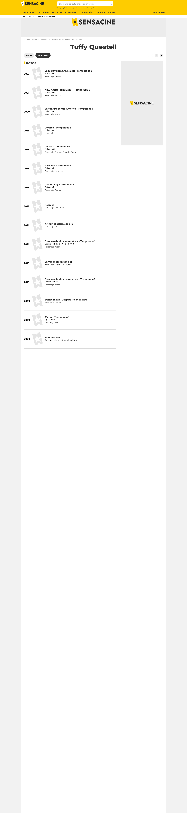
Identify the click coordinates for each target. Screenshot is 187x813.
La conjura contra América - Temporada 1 (69, 120)
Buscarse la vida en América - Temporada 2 (70, 252)
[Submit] (110, 4)
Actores (44, 50)
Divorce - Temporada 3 (58, 139)
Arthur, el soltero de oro (59, 235)
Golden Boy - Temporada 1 (60, 195)
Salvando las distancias (58, 273)
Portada (27, 50)
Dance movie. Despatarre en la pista (66, 311)
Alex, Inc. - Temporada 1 (58, 176)
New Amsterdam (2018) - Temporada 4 (67, 101)
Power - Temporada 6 (57, 157)
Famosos (35, 50)
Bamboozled (52, 348)
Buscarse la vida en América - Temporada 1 (70, 290)
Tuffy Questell (54, 50)
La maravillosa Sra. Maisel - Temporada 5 (68, 82)
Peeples (49, 216)
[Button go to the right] (161, 66)
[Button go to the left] (156, 66)
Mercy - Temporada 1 (57, 328)
